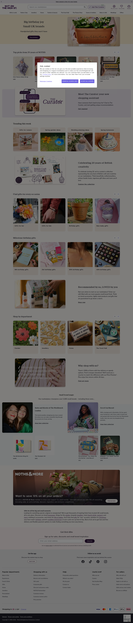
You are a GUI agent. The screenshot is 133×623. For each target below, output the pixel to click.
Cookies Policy (46, 74)
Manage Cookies (46, 81)
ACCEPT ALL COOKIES (87, 81)
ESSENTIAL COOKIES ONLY (70, 81)
